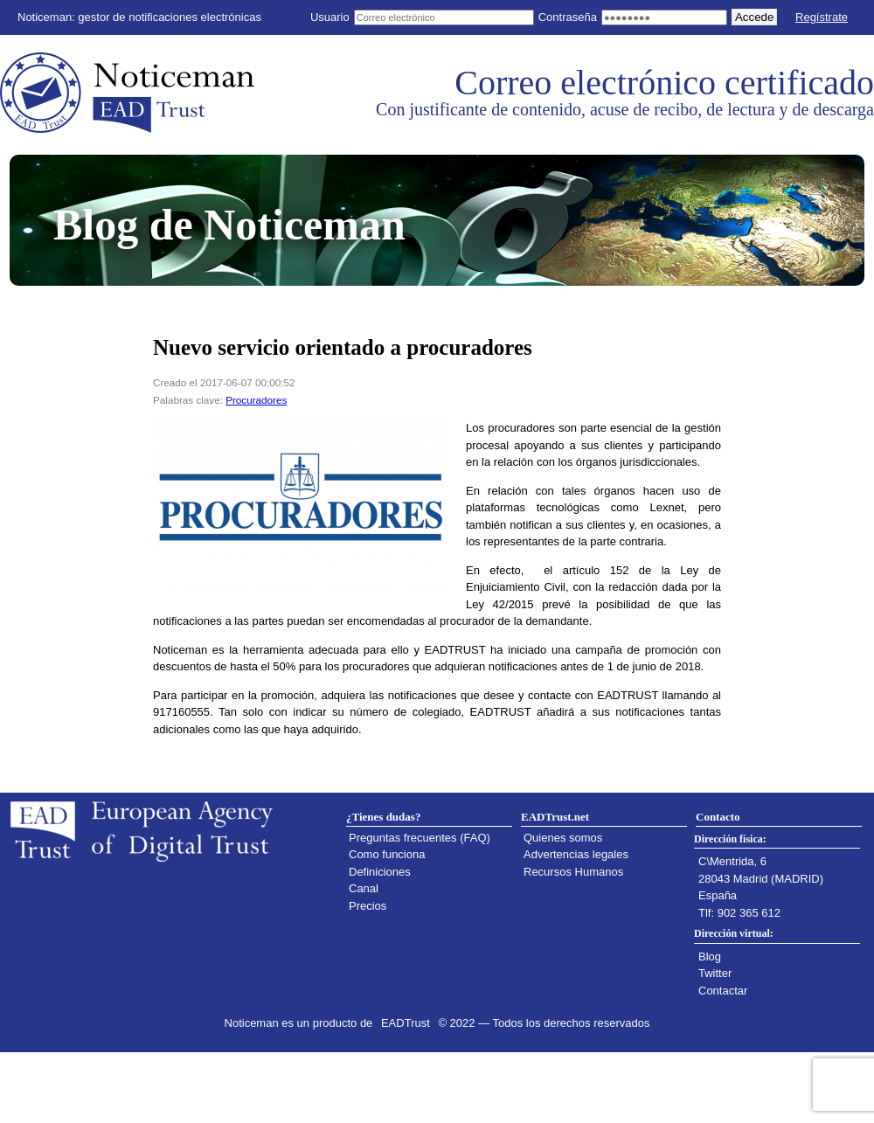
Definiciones (380, 871)
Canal (363, 888)
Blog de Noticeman (229, 224)
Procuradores (256, 400)
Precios (367, 905)
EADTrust (405, 1022)
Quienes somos (563, 837)
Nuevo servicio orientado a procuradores (342, 347)
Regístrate (821, 17)
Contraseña (567, 17)
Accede (754, 17)
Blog (709, 956)
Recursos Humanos (573, 871)
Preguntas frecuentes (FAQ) (419, 837)
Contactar (722, 990)
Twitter (715, 973)
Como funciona (387, 854)
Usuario (330, 17)
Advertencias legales (576, 854)
